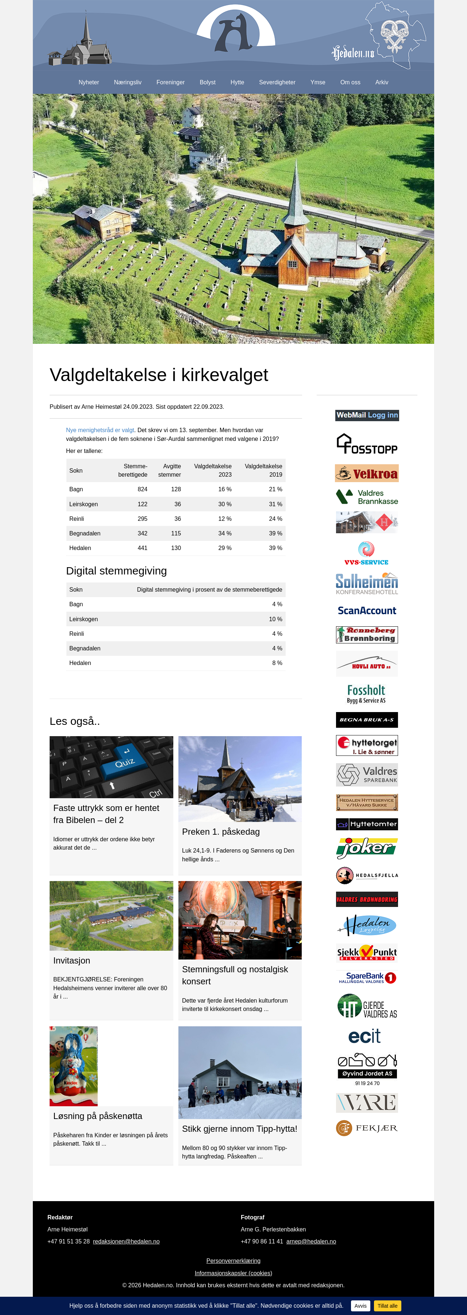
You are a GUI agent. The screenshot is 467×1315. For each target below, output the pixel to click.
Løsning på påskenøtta (97, 1116)
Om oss (350, 82)
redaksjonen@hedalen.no (126, 1241)
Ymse (317, 82)
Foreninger (171, 82)
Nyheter (88, 82)
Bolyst (208, 82)
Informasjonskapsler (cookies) (234, 1273)
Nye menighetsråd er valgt (100, 430)
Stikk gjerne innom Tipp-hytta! (239, 1129)
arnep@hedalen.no (311, 1241)
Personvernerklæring (234, 1261)
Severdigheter (277, 82)
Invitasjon (71, 960)
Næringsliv (128, 82)
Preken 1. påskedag (221, 832)
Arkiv (382, 82)
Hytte (237, 82)
